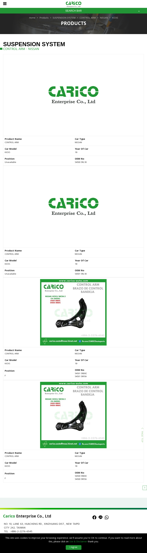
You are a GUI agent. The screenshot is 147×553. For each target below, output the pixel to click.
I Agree (73, 547)
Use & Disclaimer (78, 542)
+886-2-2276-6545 (21, 531)
